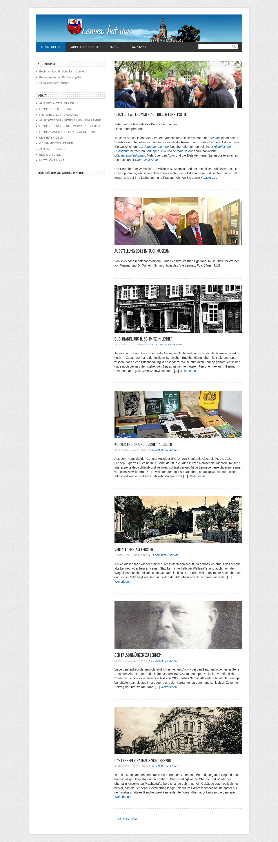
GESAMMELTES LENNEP (56, 143)
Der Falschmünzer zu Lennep (137, 655)
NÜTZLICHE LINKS (51, 160)
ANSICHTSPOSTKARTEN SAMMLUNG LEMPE (70, 120)
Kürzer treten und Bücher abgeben (143, 444)
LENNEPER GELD (51, 137)
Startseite (50, 47)
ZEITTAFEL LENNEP (52, 149)
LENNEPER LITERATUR (55, 109)
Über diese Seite (85, 47)
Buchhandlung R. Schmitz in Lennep (143, 339)
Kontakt (139, 47)
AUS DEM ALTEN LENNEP (56, 103)
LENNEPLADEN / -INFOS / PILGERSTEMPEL (68, 131)
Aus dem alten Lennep (167, 344)
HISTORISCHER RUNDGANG (58, 114)
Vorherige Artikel (125, 818)
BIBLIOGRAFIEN (50, 154)
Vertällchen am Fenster (133, 549)
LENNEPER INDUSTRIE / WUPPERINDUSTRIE (70, 126)
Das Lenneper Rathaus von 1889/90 (142, 760)
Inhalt (115, 47)
